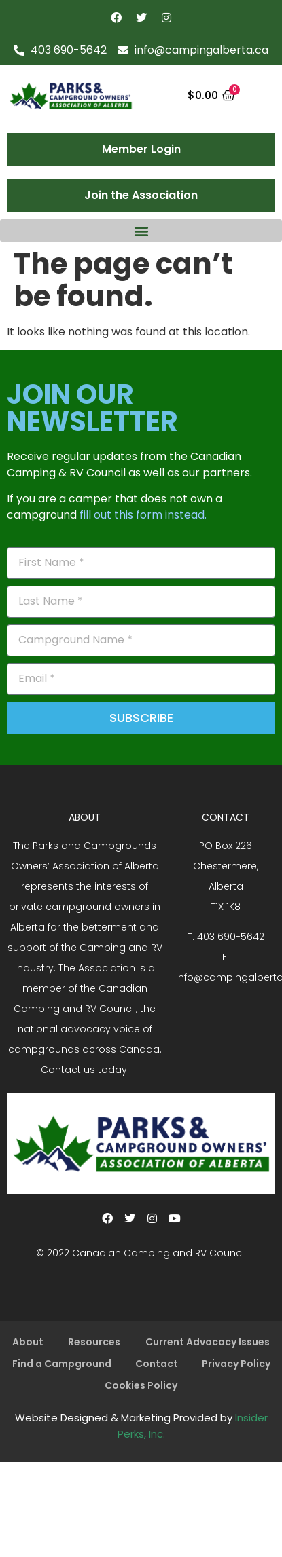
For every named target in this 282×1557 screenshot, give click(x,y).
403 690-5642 (230, 936)
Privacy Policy (236, 1363)
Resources (94, 1342)
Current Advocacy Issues (207, 1342)
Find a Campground (61, 1363)
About (27, 1342)
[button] (141, 230)
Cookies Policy (141, 1385)
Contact (156, 1363)
